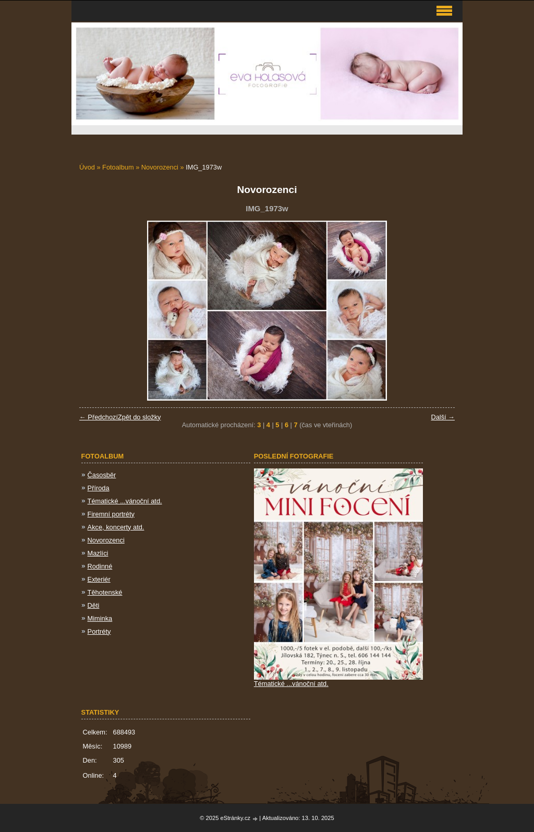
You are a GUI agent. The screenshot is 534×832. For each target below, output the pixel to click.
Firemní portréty (111, 514)
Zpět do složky (139, 417)
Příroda (99, 488)
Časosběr (102, 475)
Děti (94, 605)
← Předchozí (98, 417)
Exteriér (99, 579)
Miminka (100, 618)
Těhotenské (105, 592)
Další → (443, 417)
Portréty (99, 631)
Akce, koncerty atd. (116, 527)
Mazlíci (98, 553)
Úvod (87, 167)
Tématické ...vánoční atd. (125, 501)
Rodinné (100, 566)
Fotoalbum (118, 167)
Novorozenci (159, 167)
